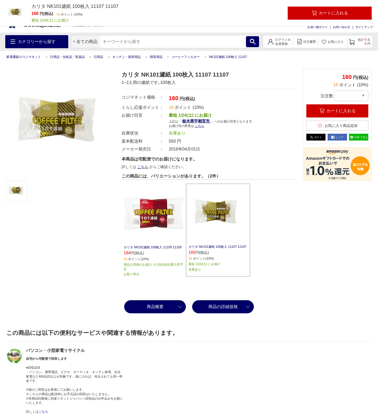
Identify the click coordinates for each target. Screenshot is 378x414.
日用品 (98, 57)
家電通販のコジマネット (23, 57)
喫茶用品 (156, 57)
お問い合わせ (341, 27)
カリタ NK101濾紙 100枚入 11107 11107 (217, 247)
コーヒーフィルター (185, 57)
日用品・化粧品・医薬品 (67, 57)
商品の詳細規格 (223, 306)
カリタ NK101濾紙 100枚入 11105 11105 (153, 247)
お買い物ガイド (317, 27)
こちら (199, 126)
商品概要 (155, 306)
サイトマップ (364, 27)
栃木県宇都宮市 (196, 121)
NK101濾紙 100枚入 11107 (228, 57)
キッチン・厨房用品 (126, 57)
